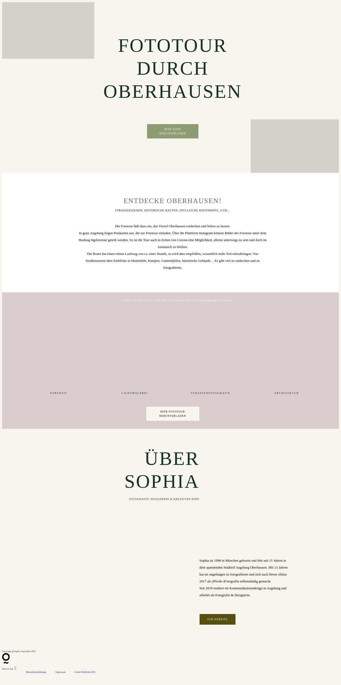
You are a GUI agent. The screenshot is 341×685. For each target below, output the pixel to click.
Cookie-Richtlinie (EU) (85, 672)
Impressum (60, 672)
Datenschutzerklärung (36, 672)
